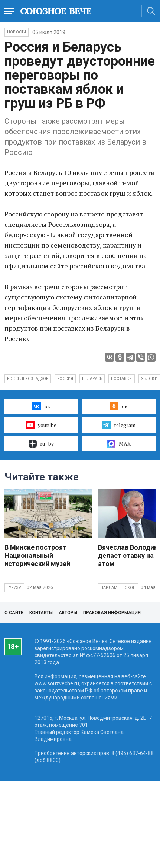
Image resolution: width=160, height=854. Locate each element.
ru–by (41, 444)
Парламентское (118, 588)
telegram (118, 425)
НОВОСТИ (16, 32)
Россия (65, 379)
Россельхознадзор (27, 379)
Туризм (14, 588)
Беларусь (92, 379)
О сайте (13, 612)
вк (41, 406)
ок (118, 406)
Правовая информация (112, 612)
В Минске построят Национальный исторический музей (37, 555)
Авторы (68, 612)
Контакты (41, 612)
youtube (41, 425)
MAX (119, 444)
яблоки (149, 379)
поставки (121, 379)
